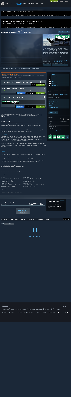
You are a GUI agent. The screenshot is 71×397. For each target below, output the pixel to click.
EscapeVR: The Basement (17, 91)
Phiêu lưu (49, 66)
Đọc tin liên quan (52, 105)
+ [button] (67, 66)
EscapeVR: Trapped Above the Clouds (32, 91)
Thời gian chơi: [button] (34, 225)
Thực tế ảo (58, 66)
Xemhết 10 (66, 139)
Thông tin (34, 3)
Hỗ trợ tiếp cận (32, 384)
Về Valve (4, 387)
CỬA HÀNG (19, 3)
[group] (35, 225)
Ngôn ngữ (66, 1)
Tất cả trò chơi (3, 31)
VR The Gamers (4, 118)
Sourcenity (64, 61)
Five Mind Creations (58, 61)
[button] (40, 86)
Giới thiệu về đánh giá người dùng (33, 206)
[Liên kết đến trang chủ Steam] (7, 4)
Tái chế (44, 387)
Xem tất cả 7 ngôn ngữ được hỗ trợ (55, 131)
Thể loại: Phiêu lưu (10, 31)
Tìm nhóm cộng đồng (53, 109)
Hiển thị (47, 220)
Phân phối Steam (29, 387)
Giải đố (45, 66)
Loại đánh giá (4, 220)
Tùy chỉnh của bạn (41, 206)
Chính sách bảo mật (19, 384)
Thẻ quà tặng (52, 387)
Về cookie (58, 384)
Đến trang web (52, 101)
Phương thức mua (14, 220)
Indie (62, 66)
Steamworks (20, 387)
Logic (65, 66)
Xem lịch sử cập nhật (53, 103)
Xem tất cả (62, 202)
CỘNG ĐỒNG (26, 3)
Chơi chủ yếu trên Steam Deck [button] (46, 225)
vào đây (59, 208)
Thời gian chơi (40, 220)
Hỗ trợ (38, 387)
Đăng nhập (61, 1)
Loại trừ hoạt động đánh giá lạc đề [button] (22, 225)
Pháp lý (25, 384)
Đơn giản (53, 66)
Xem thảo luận (52, 107)
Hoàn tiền (52, 384)
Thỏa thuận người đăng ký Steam (42, 384)
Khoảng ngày (31, 220)
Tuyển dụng (11, 387)
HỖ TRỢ (41, 3)
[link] (31, 95)
